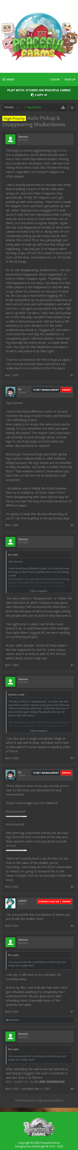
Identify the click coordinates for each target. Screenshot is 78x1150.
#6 (72, 925)
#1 (72, 375)
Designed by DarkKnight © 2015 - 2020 (39, 1146)
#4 (72, 758)
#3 (72, 665)
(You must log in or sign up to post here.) (39, 1100)
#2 (72, 525)
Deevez (23, 136)
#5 (72, 886)
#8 (72, 1088)
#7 (72, 1011)
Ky (19, 389)
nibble (22, 901)
